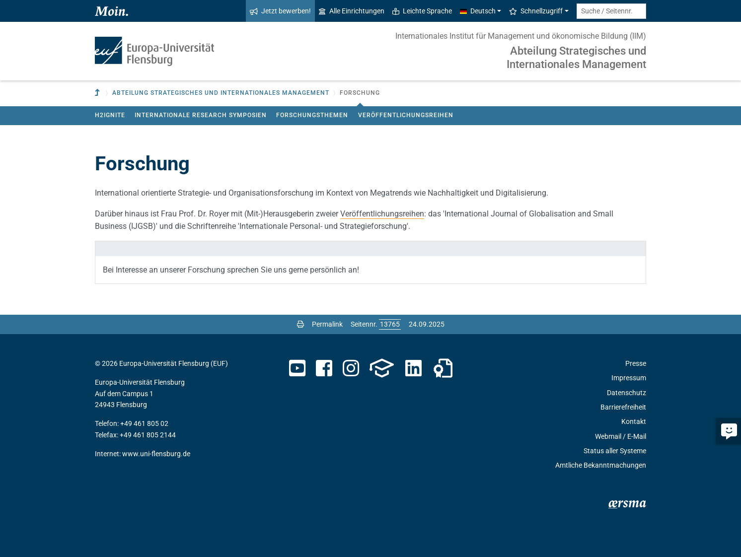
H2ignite (110, 115)
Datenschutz (626, 393)
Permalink (327, 324)
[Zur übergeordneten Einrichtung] (98, 93)
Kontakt (633, 421)
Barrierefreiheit (623, 407)
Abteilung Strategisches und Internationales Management (576, 57)
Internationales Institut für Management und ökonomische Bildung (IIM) (520, 36)
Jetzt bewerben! (280, 11)
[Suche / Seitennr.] (611, 11)
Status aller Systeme (615, 451)
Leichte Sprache (422, 11)
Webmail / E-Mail (620, 436)
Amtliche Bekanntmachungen (600, 465)
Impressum (628, 378)
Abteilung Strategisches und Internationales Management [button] (220, 92)
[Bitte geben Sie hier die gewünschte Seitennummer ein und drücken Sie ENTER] (390, 324)
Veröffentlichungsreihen (405, 115)
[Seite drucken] (300, 324)
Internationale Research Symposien (201, 115)
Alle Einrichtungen (351, 11)
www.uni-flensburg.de (156, 454)
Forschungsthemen (312, 115)
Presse (635, 363)
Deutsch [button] (478, 11)
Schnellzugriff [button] (536, 11)
